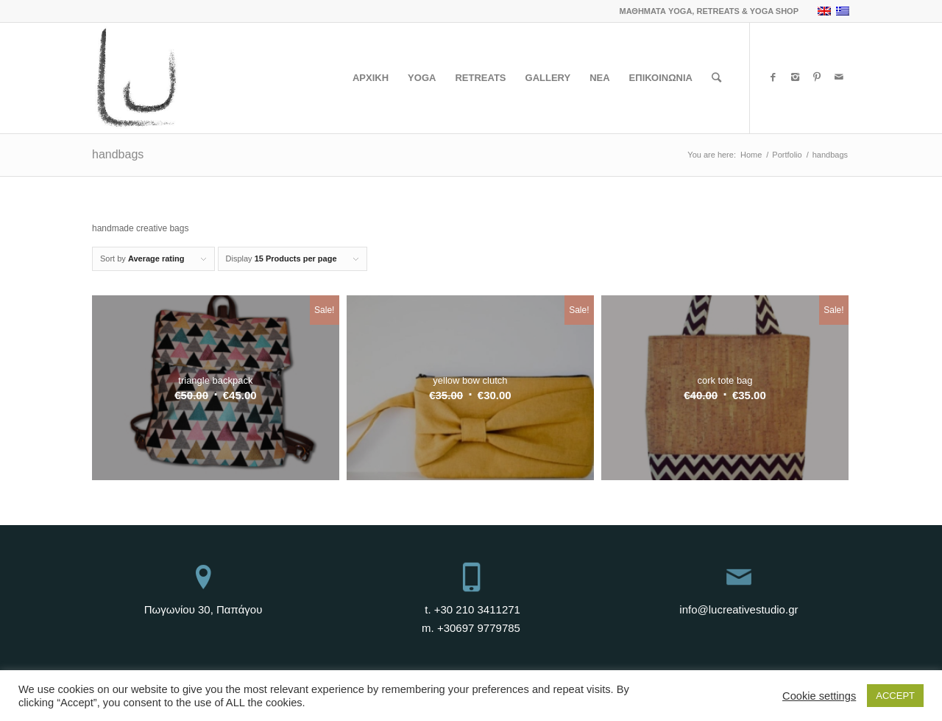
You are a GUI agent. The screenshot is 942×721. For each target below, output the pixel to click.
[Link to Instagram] (795, 77)
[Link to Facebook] (773, 77)
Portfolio (786, 154)
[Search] (716, 78)
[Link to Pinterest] (817, 77)
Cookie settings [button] (819, 696)
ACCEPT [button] (895, 695)
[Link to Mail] (839, 77)
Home (751, 154)
